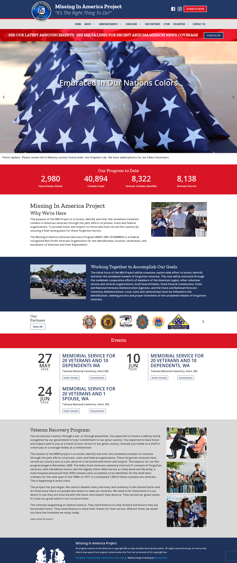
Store (166, 24)
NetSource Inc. (160, 557)
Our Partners (152, 24)
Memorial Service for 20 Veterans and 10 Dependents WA (88, 361)
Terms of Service (109, 557)
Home (78, 24)
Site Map (79, 557)
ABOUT (87, 24)
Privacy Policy (92, 557)
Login (122, 557)
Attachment (97, 377)
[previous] (4, 97)
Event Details (71, 377)
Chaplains (131, 24)
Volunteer (179, 24)
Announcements (108, 24)
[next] (233, 97)
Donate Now (195, 9)
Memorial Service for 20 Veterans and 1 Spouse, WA (88, 394)
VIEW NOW (214, 35)
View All (37, 326)
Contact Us (199, 24)
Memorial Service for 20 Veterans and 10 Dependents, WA (177, 361)
